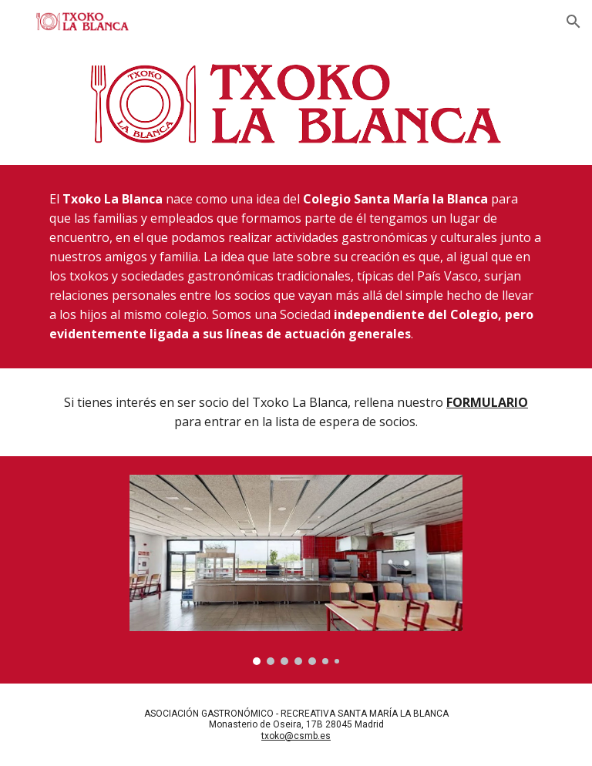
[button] (573, 21)
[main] (295, 266)
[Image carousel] (296, 570)
